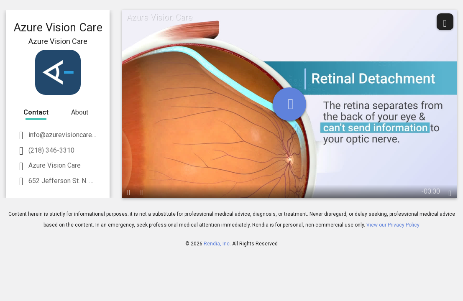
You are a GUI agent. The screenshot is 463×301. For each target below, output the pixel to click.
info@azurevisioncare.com (66, 135)
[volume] (142, 191)
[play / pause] (129, 191)
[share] (445, 21)
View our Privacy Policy (393, 225)
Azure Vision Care (54, 165)
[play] (289, 104)
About (79, 112)
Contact (36, 112)
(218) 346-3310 (50, 150)
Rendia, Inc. (217, 244)
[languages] (450, 192)
